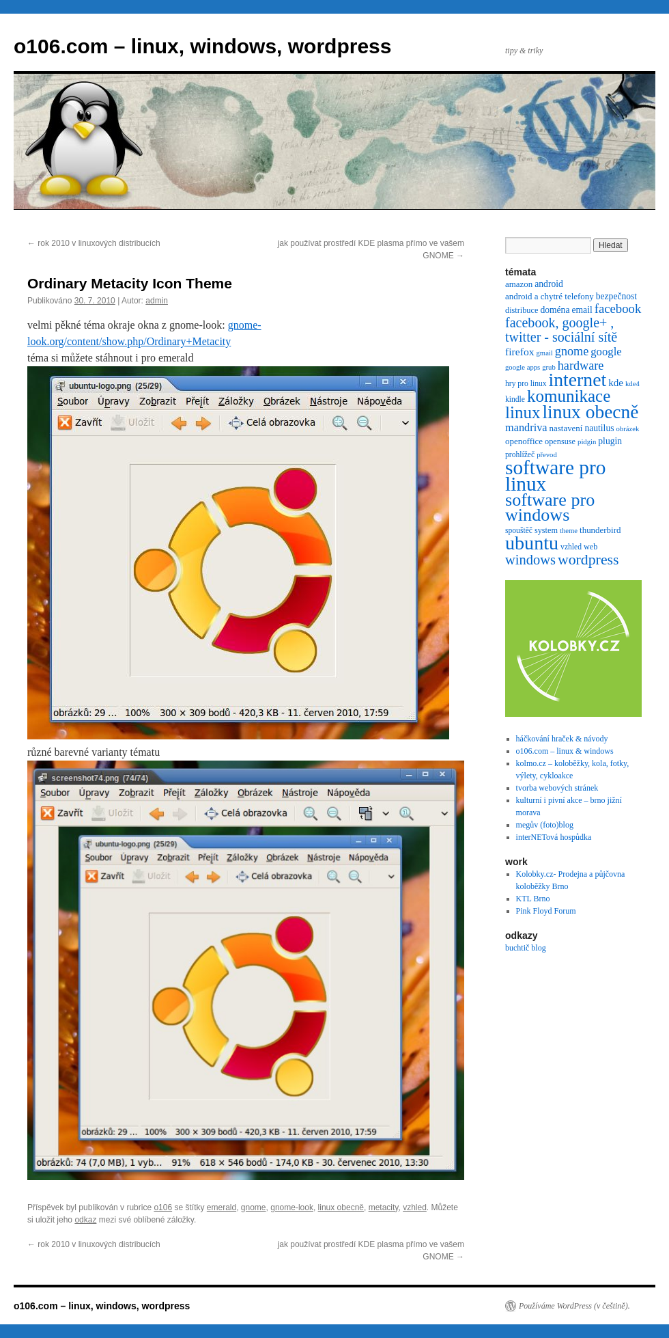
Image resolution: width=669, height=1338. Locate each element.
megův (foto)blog (544, 825)
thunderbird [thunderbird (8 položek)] (600, 530)
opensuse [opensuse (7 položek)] (560, 441)
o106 (163, 1207)
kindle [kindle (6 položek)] (515, 399)
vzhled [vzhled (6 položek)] (571, 547)
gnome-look (291, 1207)
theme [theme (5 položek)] (569, 530)
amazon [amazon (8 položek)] (518, 284)
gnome (253, 1207)
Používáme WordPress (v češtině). (574, 1306)
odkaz (85, 1220)
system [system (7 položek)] (546, 530)
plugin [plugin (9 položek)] (610, 441)
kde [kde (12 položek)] (615, 382)
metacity (384, 1207)
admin (156, 300)
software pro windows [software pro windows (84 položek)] (550, 507)
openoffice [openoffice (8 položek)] (524, 441)
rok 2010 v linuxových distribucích (93, 243)
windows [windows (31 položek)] (530, 559)
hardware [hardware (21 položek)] (581, 365)
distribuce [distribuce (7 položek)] (521, 310)
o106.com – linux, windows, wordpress (202, 46)
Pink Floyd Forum (546, 911)
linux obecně (341, 1207)
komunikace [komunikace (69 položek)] (568, 396)
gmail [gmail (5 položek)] (545, 353)
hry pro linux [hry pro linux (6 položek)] (526, 383)
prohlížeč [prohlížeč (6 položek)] (520, 454)
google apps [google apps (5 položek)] (522, 367)
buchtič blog (525, 948)
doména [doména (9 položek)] (554, 310)
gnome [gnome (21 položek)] (571, 351)
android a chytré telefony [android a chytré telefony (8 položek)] (549, 296)
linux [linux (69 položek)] (522, 412)
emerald (221, 1207)
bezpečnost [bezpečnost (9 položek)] (616, 296)
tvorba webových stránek (557, 788)
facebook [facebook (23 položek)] (618, 308)
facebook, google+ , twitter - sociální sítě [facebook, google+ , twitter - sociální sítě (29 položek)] (561, 329)
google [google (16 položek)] (605, 351)
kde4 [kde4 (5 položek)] (632, 383)
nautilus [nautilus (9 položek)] (599, 428)
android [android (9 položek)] (549, 284)
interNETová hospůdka (554, 837)
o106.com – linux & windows (565, 751)
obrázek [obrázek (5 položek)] (628, 429)
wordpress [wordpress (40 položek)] (588, 559)
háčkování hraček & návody (562, 738)
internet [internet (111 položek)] (578, 379)
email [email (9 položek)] (581, 310)
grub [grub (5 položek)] (549, 367)
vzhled (415, 1207)
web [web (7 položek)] (590, 546)
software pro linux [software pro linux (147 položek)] (555, 475)
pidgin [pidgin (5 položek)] (587, 442)
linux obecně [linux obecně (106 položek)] (590, 412)
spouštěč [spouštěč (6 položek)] (518, 530)
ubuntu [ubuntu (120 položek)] (531, 543)
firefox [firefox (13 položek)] (520, 351)
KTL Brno (533, 898)
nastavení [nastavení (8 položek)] (566, 428)
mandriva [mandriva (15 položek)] (526, 427)
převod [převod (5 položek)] (547, 455)
